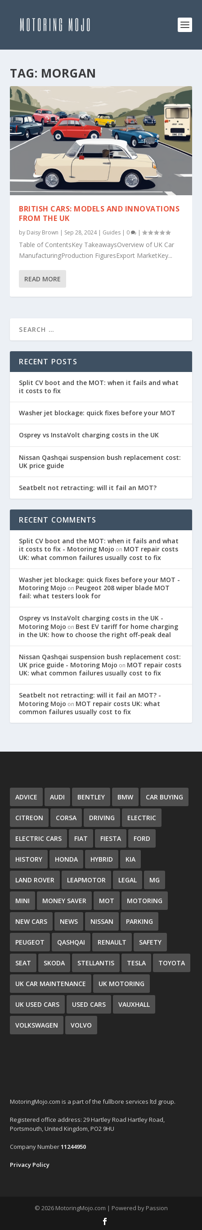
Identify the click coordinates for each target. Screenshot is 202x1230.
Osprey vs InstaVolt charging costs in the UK (89, 435)
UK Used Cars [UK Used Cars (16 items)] (37, 1004)
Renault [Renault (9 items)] (112, 942)
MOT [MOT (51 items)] (106, 900)
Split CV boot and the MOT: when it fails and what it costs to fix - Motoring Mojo (99, 545)
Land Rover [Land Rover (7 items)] (34, 880)
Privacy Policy (29, 1165)
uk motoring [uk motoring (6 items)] (121, 983)
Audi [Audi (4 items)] (57, 797)
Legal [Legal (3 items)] (127, 880)
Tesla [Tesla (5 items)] (136, 963)
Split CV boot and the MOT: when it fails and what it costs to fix (99, 386)
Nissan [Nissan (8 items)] (101, 921)
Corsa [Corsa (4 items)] (66, 817)
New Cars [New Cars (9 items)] (31, 921)
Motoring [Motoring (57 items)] (144, 900)
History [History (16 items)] (28, 859)
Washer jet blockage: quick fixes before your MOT (97, 412)
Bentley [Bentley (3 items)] (91, 797)
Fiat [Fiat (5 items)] (81, 838)
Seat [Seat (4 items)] (23, 963)
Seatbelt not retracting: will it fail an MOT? (88, 487)
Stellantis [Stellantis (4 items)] (95, 963)
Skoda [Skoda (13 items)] (54, 963)
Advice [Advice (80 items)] (26, 797)
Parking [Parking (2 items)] (139, 921)
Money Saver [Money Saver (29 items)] (64, 900)
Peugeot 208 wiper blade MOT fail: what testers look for (94, 591)
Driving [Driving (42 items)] (102, 817)
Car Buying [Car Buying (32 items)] (164, 797)
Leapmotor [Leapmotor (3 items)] (86, 880)
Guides (112, 232)
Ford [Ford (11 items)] (142, 838)
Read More (42, 279)
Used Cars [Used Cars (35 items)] (89, 1004)
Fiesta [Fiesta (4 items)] (110, 838)
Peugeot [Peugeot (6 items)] (30, 942)
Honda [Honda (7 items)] (66, 859)
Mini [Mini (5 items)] (22, 900)
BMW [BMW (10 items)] (125, 797)
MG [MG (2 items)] (154, 880)
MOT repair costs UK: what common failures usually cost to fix (98, 553)
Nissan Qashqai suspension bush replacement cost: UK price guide (100, 461)
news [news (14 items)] (69, 921)
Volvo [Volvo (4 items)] (81, 1025)
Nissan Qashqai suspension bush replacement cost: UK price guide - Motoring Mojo (100, 660)
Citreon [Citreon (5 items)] (29, 817)
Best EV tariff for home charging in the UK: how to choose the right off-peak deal (98, 630)
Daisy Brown (42, 232)
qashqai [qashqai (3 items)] (71, 942)
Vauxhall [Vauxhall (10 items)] (134, 1004)
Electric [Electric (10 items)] (141, 817)
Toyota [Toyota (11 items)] (171, 963)
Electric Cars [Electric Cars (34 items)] (38, 838)
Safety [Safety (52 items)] (150, 942)
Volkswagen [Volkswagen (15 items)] (36, 1025)
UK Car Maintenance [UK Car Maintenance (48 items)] (50, 983)
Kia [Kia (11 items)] (130, 859)
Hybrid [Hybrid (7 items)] (101, 859)
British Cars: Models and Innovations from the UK (99, 213)
